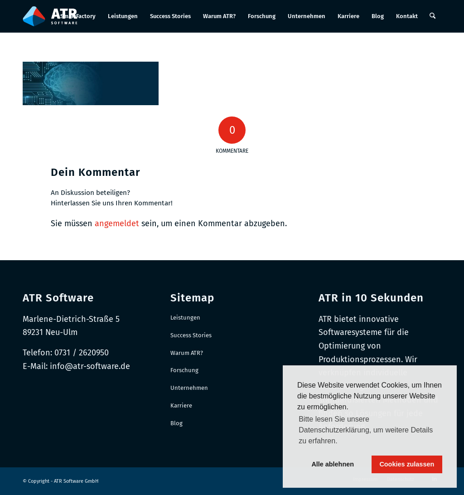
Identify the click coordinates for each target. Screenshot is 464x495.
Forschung (184, 370)
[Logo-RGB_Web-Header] (50, 16)
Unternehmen (189, 387)
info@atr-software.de (90, 366)
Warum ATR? (186, 352)
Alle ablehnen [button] (332, 464)
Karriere (181, 405)
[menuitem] (78, 16)
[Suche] (432, 16)
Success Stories (191, 335)
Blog (176, 423)
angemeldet (117, 223)
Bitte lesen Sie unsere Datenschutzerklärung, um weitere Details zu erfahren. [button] (366, 430)
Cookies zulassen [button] (406, 464)
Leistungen (185, 317)
